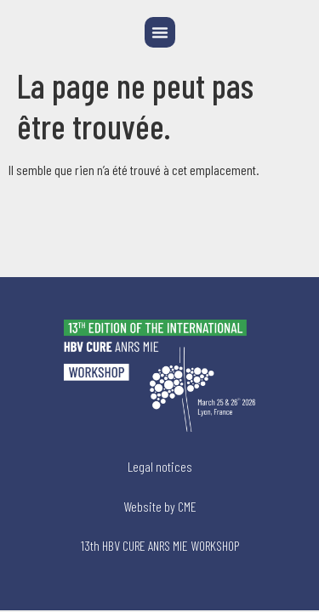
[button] (160, 32)
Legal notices (160, 466)
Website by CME (160, 506)
